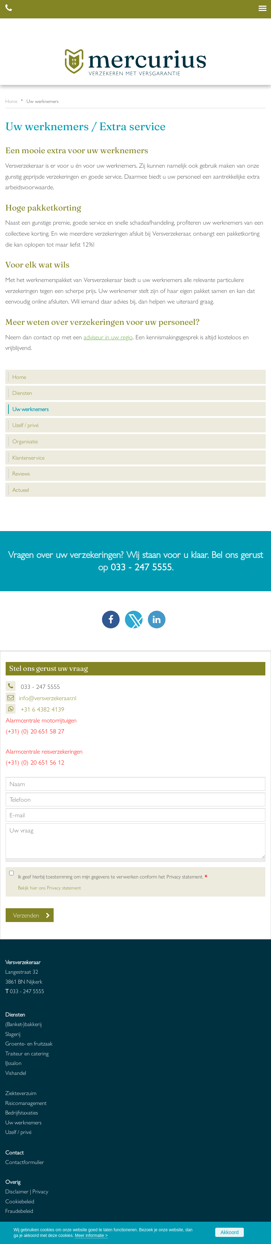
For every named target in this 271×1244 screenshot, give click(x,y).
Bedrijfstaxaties (21, 1112)
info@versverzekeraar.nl (47, 697)
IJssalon (13, 1063)
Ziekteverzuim (20, 1093)
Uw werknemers (23, 1122)
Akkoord (230, 1232)
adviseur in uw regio (108, 336)
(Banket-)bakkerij (23, 1024)
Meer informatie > (91, 1235)
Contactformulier (24, 1162)
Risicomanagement (26, 1103)
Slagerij (12, 1034)
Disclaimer (17, 1191)
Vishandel (15, 1073)
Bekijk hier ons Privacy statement (49, 887)
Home (11, 100)
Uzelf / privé (18, 1132)
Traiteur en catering (27, 1053)
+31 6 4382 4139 (41, 708)
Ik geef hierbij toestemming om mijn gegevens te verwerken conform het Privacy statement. (112, 876)
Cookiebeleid (19, 1201)
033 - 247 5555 (141, 566)
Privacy (40, 1191)
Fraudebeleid (19, 1210)
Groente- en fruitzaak (29, 1043)
